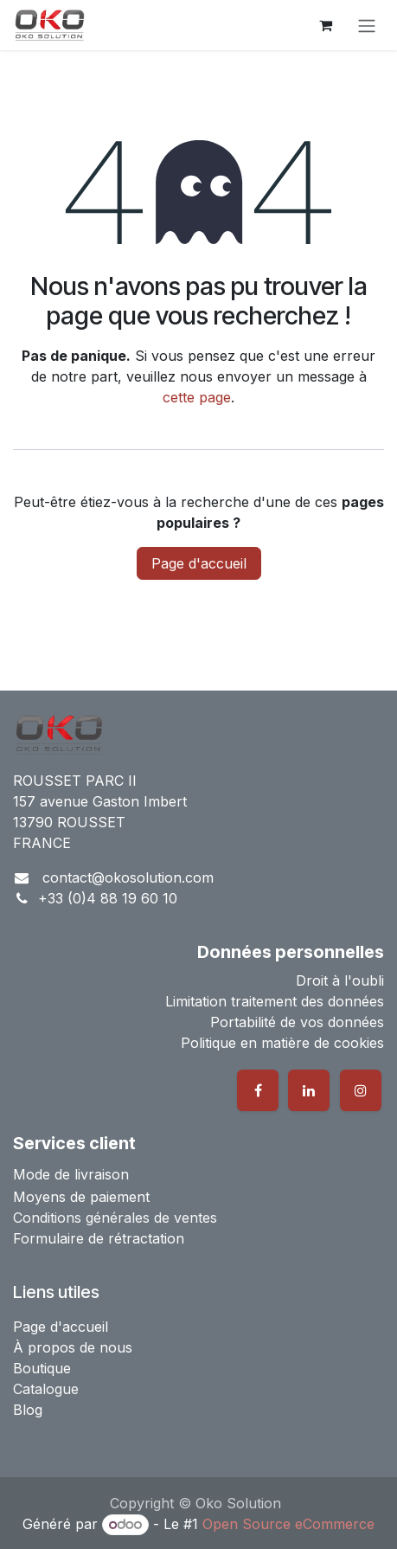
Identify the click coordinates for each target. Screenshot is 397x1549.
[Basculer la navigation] (366, 25)
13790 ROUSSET (69, 822)
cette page (197, 397)
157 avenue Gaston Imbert (100, 801)
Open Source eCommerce (288, 1524)
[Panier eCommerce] (325, 25)
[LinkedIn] (309, 1090)
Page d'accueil (199, 563)
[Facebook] (258, 1090)
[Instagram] (360, 1090)
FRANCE (42, 843)
